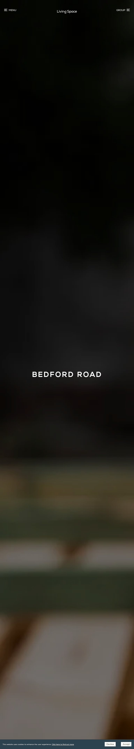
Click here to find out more (63, 744)
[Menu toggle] (123, 10)
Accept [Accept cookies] (126, 744)
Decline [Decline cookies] (110, 744)
